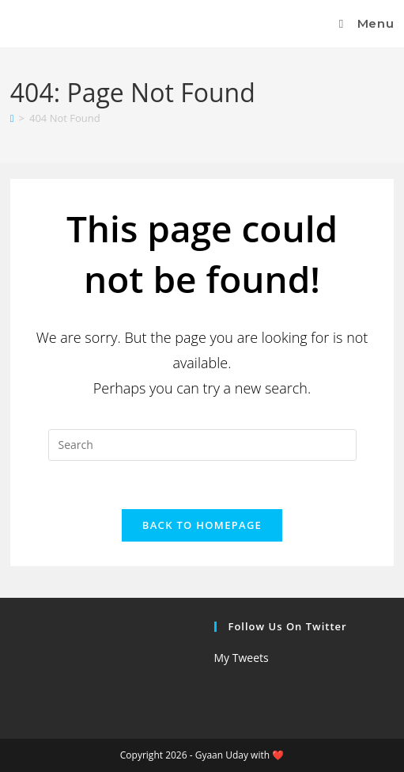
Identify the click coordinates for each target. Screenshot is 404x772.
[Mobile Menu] (364, 23)
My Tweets (241, 657)
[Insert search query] (202, 445)
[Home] (12, 118)
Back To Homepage (202, 525)
